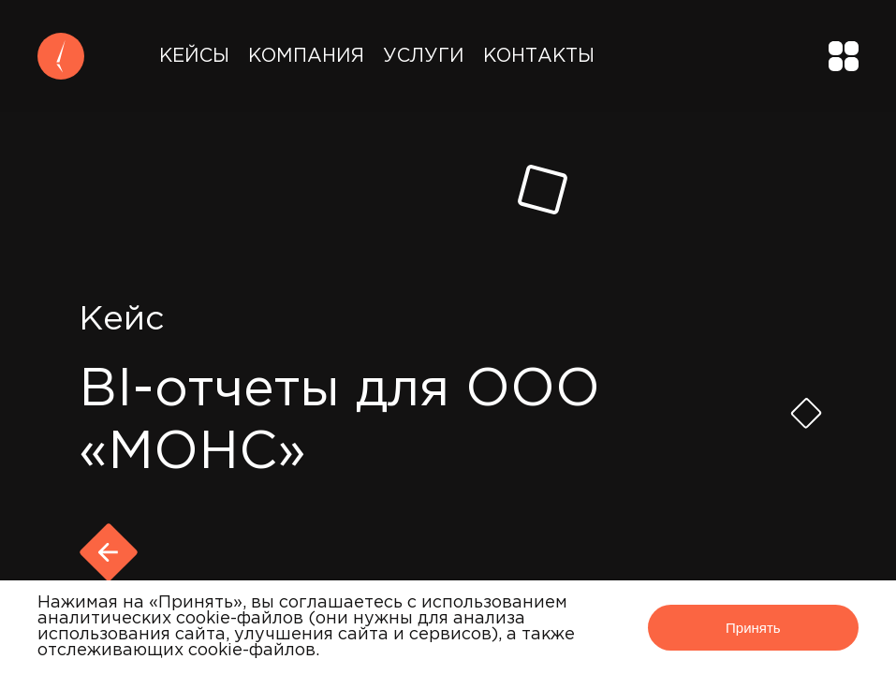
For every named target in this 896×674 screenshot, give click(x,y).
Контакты (539, 56)
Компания (306, 56)
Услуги (423, 56)
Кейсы (194, 56)
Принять (753, 628)
